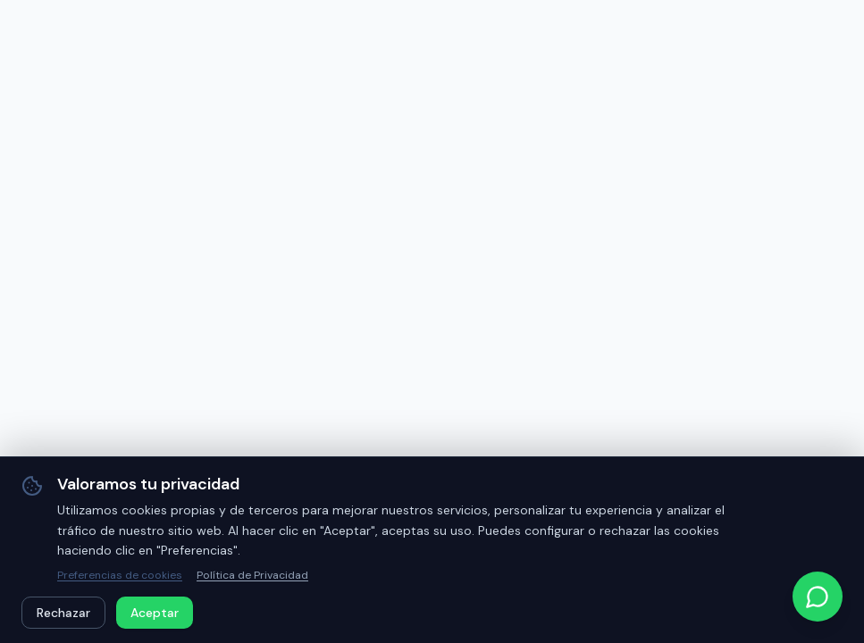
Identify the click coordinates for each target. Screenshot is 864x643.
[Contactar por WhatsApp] (818, 597)
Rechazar (63, 613)
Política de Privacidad (252, 575)
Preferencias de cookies (119, 575)
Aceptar (154, 613)
